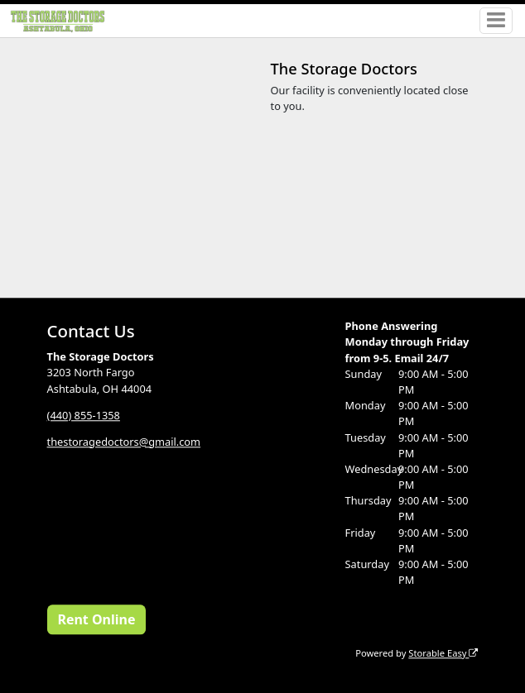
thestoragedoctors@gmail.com (123, 441)
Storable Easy (443, 653)
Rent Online (96, 619)
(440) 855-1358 (83, 415)
